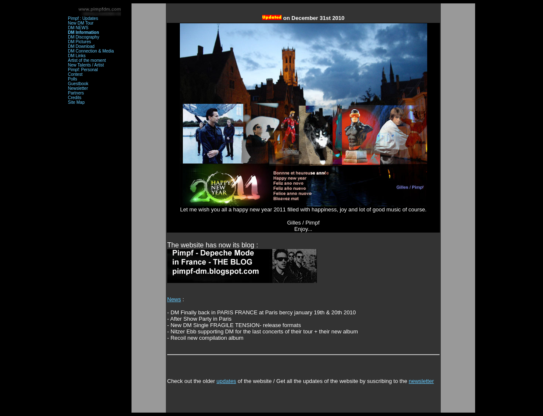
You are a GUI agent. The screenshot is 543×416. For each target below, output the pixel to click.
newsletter (421, 381)
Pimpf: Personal (83, 69)
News (174, 299)
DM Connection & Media (91, 51)
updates (226, 381)
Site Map (76, 102)
